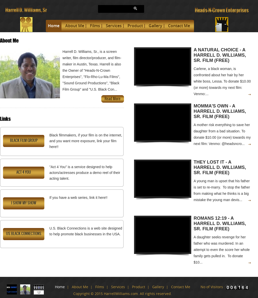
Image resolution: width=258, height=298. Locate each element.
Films (95, 25)
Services (114, 25)
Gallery (155, 25)
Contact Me (179, 25)
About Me (74, 25)
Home (53, 25)
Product (135, 25)
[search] (110, 9)
